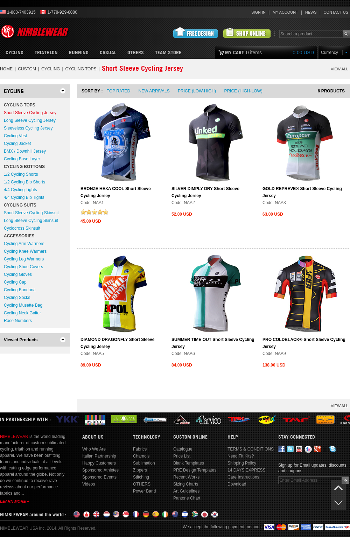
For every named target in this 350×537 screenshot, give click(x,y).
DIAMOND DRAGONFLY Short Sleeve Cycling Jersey (117, 343)
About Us (93, 437)
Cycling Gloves (18, 274)
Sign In (258, 12)
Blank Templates (188, 463)
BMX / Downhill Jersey (25, 151)
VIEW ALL (339, 69)
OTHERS (135, 52)
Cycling (14, 52)
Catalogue (182, 449)
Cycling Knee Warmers (25, 251)
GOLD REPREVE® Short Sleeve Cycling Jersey (302, 192)
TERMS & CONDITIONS (250, 449)
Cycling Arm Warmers (24, 243)
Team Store (168, 52)
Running (79, 52)
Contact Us (336, 12)
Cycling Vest (15, 135)
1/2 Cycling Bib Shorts (24, 182)
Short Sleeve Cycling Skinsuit (31, 212)
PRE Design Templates (194, 470)
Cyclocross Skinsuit (22, 228)
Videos (88, 484)
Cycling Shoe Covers (23, 266)
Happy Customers (99, 463)
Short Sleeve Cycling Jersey (30, 112)
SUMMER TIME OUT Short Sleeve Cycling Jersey (213, 343)
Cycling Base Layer (22, 158)
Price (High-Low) (243, 91)
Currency (329, 52)
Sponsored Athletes (100, 470)
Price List (181, 456)
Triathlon (46, 52)
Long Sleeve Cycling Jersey (30, 120)
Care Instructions (243, 477)
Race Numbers (18, 320)
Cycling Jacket (17, 143)
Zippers (140, 470)
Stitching (141, 477)
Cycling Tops (81, 69)
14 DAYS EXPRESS (246, 470)
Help (232, 437)
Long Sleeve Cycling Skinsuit (31, 220)
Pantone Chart (186, 498)
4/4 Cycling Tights (20, 189)
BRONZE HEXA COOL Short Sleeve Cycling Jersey (115, 192)
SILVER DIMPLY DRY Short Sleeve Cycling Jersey (205, 192)
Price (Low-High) (197, 91)
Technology (146, 437)
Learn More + (14, 501)
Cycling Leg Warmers (24, 259)
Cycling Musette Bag (23, 305)
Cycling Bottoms (24, 166)
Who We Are (94, 449)
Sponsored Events (99, 477)
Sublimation (144, 463)
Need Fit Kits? (240, 456)
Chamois (141, 456)
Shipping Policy (241, 463)
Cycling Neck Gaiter (22, 313)
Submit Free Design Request (195, 33)
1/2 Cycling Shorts (21, 174)
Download (236, 484)
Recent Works (186, 477)
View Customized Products (247, 33)
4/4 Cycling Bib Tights (24, 197)
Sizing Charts (185, 484)
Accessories (19, 235)
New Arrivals (154, 91)
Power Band (144, 491)
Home (6, 69)
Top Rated (118, 91)
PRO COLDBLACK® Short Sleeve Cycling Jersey (303, 343)
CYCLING (50, 69)
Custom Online (190, 437)
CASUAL (108, 52)
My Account (285, 12)
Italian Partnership (99, 456)
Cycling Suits (20, 205)
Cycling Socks (17, 297)
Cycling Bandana (20, 289)
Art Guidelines (186, 491)
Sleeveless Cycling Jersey (28, 128)
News (311, 12)
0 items (269, 52)
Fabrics (140, 449)
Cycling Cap (15, 282)
